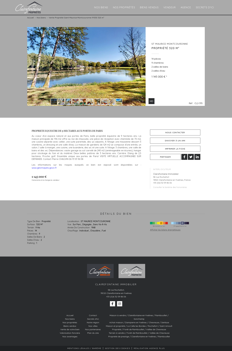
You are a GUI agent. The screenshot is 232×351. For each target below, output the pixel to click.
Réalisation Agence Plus (149, 348)
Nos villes (93, 326)
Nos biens (101, 7)
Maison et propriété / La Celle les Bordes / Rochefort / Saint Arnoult (139, 326)
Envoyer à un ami (175, 140)
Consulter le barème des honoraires (170, 187)
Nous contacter (175, 132)
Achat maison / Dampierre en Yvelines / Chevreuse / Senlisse (139, 322)
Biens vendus (149, 7)
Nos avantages (69, 336)
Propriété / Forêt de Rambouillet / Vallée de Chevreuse (139, 329)
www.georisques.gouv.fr (44, 167)
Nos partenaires (93, 329)
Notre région (93, 322)
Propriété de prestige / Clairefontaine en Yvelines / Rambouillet (139, 336)
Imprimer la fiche (175, 149)
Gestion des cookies (117, 348)
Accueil (69, 315)
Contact (93, 315)
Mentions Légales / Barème (84, 348)
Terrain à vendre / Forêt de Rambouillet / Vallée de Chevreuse (139, 333)
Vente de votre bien (69, 329)
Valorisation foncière (70, 333)
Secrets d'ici (205, 7)
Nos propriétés (124, 7)
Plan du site (93, 333)
